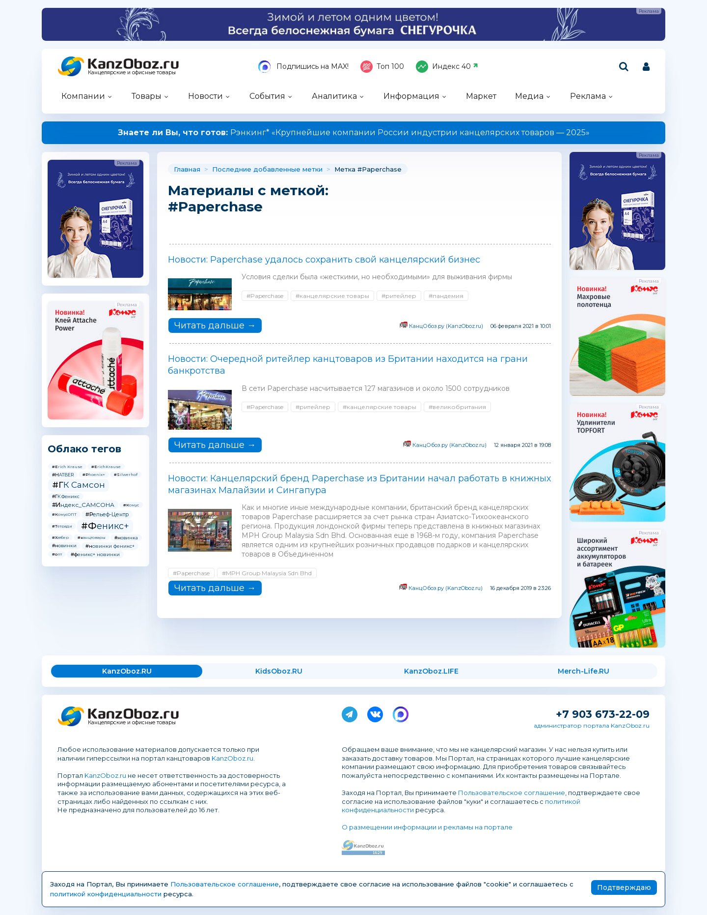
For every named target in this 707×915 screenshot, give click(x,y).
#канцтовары (92, 537)
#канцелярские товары (332, 295)
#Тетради (62, 526)
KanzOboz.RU (127, 671)
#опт (57, 554)
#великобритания (457, 407)
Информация (411, 96)
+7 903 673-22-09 (603, 714)
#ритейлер (398, 295)
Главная (187, 169)
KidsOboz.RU (278, 671)
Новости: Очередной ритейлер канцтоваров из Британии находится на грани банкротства (348, 365)
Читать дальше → (215, 325)
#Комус (131, 504)
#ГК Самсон (78, 485)
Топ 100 (382, 66)
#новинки (64, 545)
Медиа (529, 96)
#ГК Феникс (66, 496)
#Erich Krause (67, 466)
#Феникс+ (105, 526)
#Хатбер (60, 537)
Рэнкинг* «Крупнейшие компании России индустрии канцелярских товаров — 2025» (354, 132)
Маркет (481, 96)
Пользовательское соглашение (511, 793)
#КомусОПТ (64, 514)
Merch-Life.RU (583, 671)
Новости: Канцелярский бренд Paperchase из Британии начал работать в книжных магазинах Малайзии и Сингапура (359, 484)
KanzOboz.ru (232, 758)
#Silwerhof (125, 474)
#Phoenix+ (93, 474)
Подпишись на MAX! (303, 66)
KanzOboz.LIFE (431, 671)
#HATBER (63, 474)
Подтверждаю (624, 887)
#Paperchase (264, 295)
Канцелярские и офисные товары (132, 72)
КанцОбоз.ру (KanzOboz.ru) (446, 326)
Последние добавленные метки (267, 169)
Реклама (588, 96)
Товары (147, 96)
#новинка (126, 537)
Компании (83, 96)
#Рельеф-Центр (107, 514)
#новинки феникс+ (110, 546)
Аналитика (334, 96)
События (267, 96)
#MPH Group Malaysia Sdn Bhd (267, 573)
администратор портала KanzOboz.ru (592, 725)
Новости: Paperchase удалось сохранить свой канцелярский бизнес (324, 259)
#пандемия (446, 295)
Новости (205, 96)
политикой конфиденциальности (106, 894)
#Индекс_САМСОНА (83, 504)
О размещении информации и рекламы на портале (427, 827)
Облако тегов (84, 449)
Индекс (447, 66)
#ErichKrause (106, 466)
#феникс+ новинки (95, 554)
